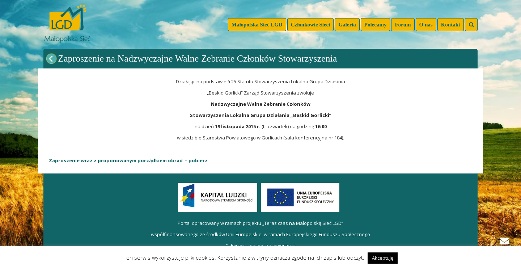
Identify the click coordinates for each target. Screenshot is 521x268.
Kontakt (450, 25)
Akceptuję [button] (382, 258)
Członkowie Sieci (310, 25)
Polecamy (375, 25)
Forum (403, 25)
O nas (426, 25)
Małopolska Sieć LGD (257, 25)
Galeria (347, 25)
